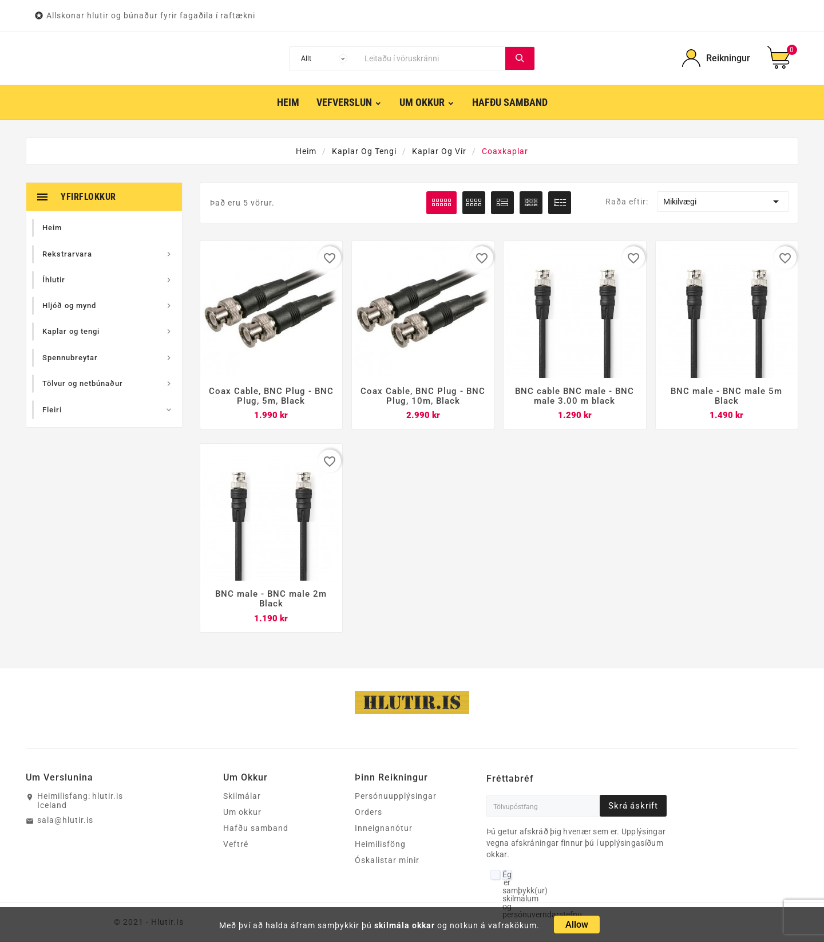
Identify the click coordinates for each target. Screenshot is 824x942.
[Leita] (432, 58)
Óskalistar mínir (387, 861)
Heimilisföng (380, 845)
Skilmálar (242, 797)
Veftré (235, 845)
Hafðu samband (255, 829)
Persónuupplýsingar (396, 797)
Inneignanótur (384, 829)
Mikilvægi (723, 201)
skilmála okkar (404, 925)
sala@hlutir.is (65, 821)
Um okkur (242, 813)
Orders (368, 813)
